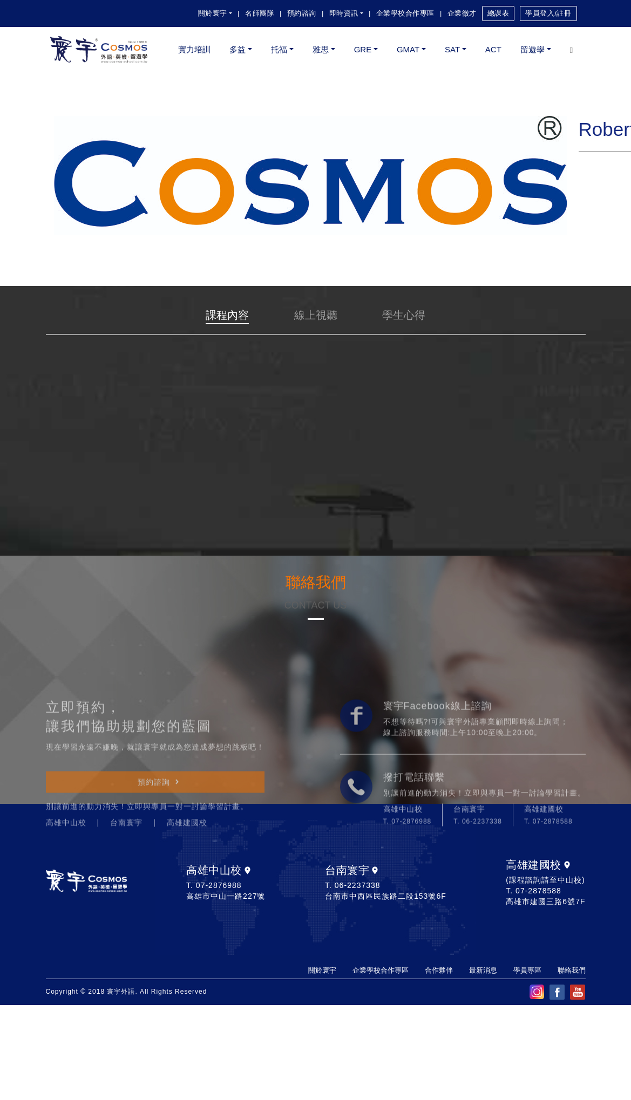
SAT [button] (452, 49)
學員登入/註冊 (548, 13)
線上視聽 (315, 315)
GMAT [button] (408, 49)
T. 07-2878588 (548, 902)
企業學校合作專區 (405, 13)
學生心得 (403, 315)
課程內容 (227, 315)
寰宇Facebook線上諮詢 (437, 786)
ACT (493, 49)
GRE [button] (363, 49)
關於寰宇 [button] (212, 13)
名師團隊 (259, 13)
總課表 (498, 13)
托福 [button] (279, 49)
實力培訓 (194, 49)
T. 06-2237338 (477, 902)
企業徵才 (462, 13)
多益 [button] (237, 49)
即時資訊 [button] (343, 13)
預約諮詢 (301, 13)
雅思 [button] (321, 49)
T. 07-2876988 (407, 902)
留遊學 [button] (532, 49)
